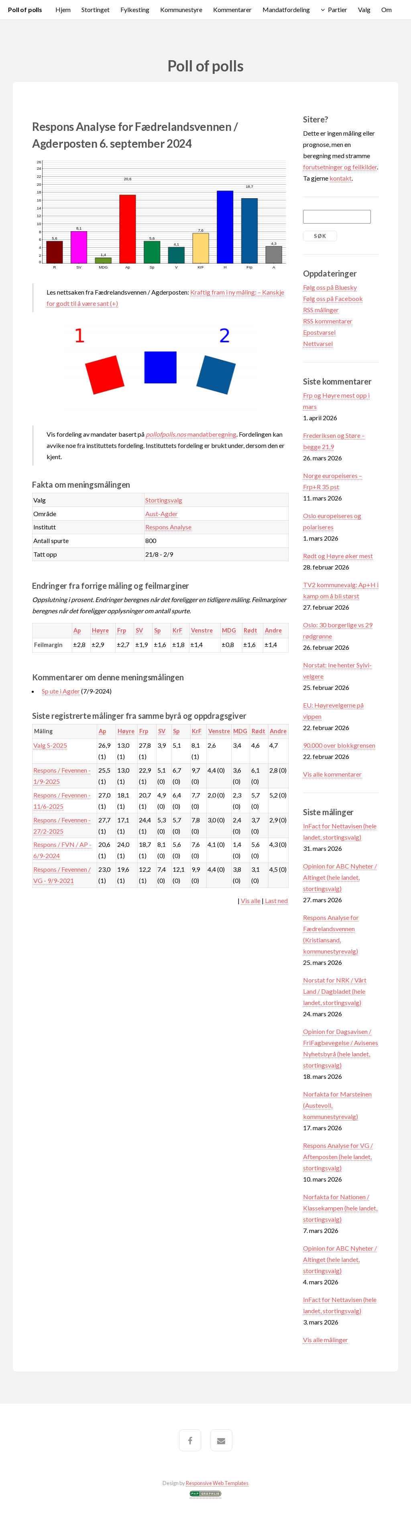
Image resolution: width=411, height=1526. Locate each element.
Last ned (276, 900)
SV (139, 630)
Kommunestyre (181, 9)
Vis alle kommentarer (332, 774)
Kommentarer (232, 9)
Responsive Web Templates (217, 1483)
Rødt (250, 630)
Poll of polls (25, 9)
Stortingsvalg (163, 500)
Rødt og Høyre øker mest (338, 556)
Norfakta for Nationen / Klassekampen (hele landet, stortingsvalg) (340, 1208)
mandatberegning (191, 434)
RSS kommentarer (327, 321)
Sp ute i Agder (61, 691)
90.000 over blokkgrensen (339, 745)
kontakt (341, 178)
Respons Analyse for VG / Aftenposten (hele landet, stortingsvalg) (338, 1156)
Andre (273, 630)
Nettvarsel (318, 343)
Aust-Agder (161, 513)
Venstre (202, 630)
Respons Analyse (168, 527)
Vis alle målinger (325, 1339)
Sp (157, 630)
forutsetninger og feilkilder (340, 167)
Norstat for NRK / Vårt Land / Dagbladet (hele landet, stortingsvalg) (334, 991)
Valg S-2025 (50, 745)
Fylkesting (134, 9)
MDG (229, 630)
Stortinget (95, 9)
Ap (77, 630)
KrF (177, 630)
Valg (364, 9)
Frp (121, 630)
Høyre (100, 630)
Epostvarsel (319, 332)
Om (386, 9)
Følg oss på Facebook (333, 298)
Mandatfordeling (286, 9)
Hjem (63, 9)
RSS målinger (321, 309)
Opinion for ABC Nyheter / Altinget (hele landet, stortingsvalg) (340, 877)
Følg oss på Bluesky (330, 287)
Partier (337, 9)
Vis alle (250, 900)
